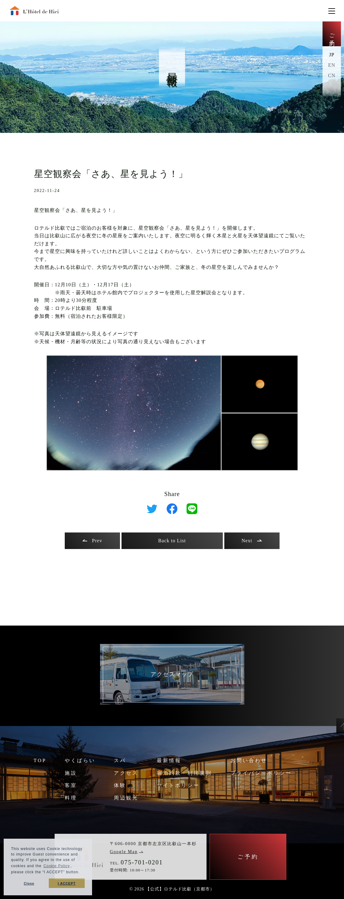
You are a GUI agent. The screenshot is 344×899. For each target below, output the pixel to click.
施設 (71, 773)
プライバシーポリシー (261, 773)
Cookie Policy (57, 866)
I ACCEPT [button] (66, 883)
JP (331, 54)
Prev (92, 540)
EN (331, 65)
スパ (120, 760)
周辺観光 (126, 797)
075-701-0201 (142, 862)
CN (331, 75)
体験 (120, 785)
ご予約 (332, 34)
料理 (71, 797)
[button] (81, 873)
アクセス (126, 773)
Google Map (126, 851)
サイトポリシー (178, 785)
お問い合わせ (248, 760)
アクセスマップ (172, 674)
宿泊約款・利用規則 (184, 773)
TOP (40, 760)
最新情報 (169, 760)
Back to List (172, 540)
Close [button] (29, 883)
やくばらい (80, 760)
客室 (71, 785)
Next (252, 540)
